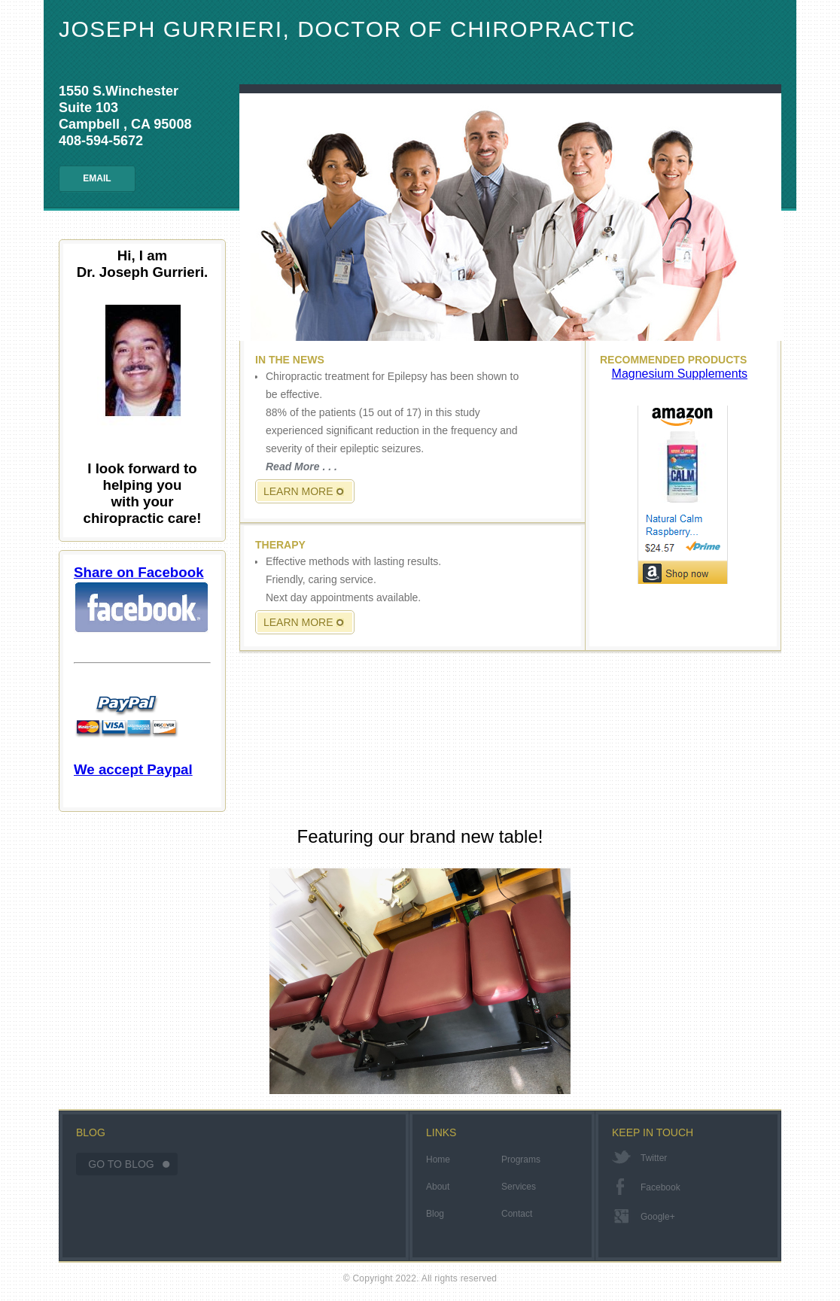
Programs (520, 1159)
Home (438, 1159)
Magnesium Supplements (680, 373)
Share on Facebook (141, 599)
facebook (660, 1187)
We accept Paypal (133, 732)
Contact (516, 1213)
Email (97, 178)
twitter (654, 1158)
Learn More (298, 491)
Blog (435, 1213)
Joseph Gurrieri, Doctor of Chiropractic (347, 29)
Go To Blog (121, 1164)
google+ (658, 1216)
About (437, 1186)
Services (518, 1186)
